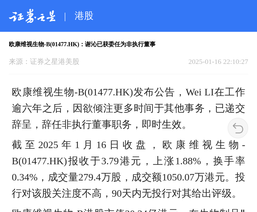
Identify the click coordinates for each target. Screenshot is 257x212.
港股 (84, 15)
